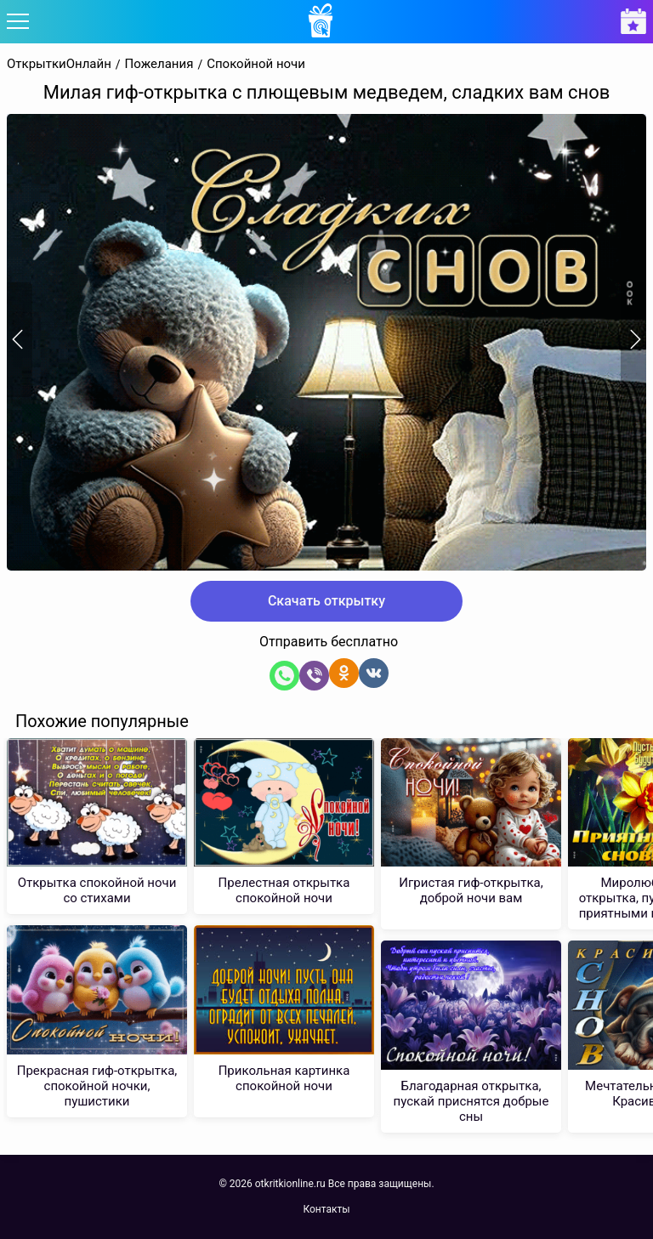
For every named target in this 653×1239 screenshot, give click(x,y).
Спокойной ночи (256, 64)
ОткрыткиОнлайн (59, 64)
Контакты (326, 1209)
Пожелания (159, 64)
